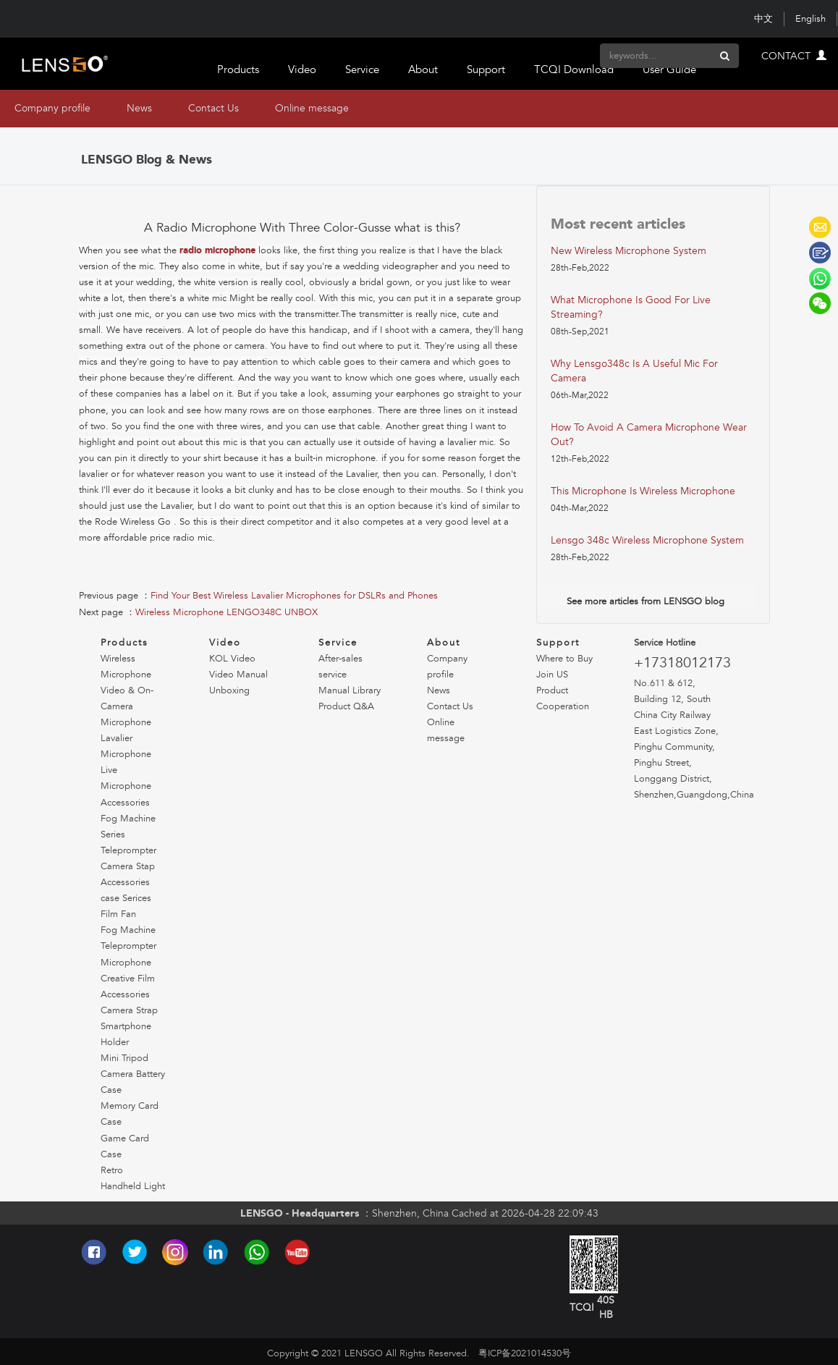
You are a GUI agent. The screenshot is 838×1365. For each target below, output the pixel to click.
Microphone (126, 962)
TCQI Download (574, 70)
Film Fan (118, 914)
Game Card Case (125, 1146)
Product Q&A (346, 706)
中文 (763, 19)
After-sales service (340, 666)
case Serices (126, 898)
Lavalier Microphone (126, 746)
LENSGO (820, 227)
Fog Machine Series (128, 826)
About (423, 70)
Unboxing (229, 690)
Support (486, 70)
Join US (552, 674)
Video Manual (238, 674)
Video (302, 70)
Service (362, 70)
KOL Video (232, 658)
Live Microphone (126, 778)
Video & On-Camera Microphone (127, 706)
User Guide (669, 70)
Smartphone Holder (126, 1034)
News (139, 108)
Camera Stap (128, 866)
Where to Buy (564, 658)
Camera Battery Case (133, 1082)
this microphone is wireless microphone (643, 491)
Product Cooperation (562, 698)
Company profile (52, 108)
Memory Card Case (129, 1114)
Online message (312, 108)
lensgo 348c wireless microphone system (647, 540)
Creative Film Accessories (128, 986)
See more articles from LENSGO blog (645, 601)
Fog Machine (128, 930)
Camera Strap (129, 1010)
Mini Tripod (124, 1058)
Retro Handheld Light (133, 1178)
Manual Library (349, 690)
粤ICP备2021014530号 (524, 1353)
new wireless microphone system (628, 251)
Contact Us (213, 108)
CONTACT (793, 56)
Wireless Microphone (126, 666)
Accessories (125, 802)
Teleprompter (128, 850)
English (810, 19)
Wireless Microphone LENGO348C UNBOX (226, 612)
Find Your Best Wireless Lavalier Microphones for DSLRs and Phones (294, 595)
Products (238, 70)
